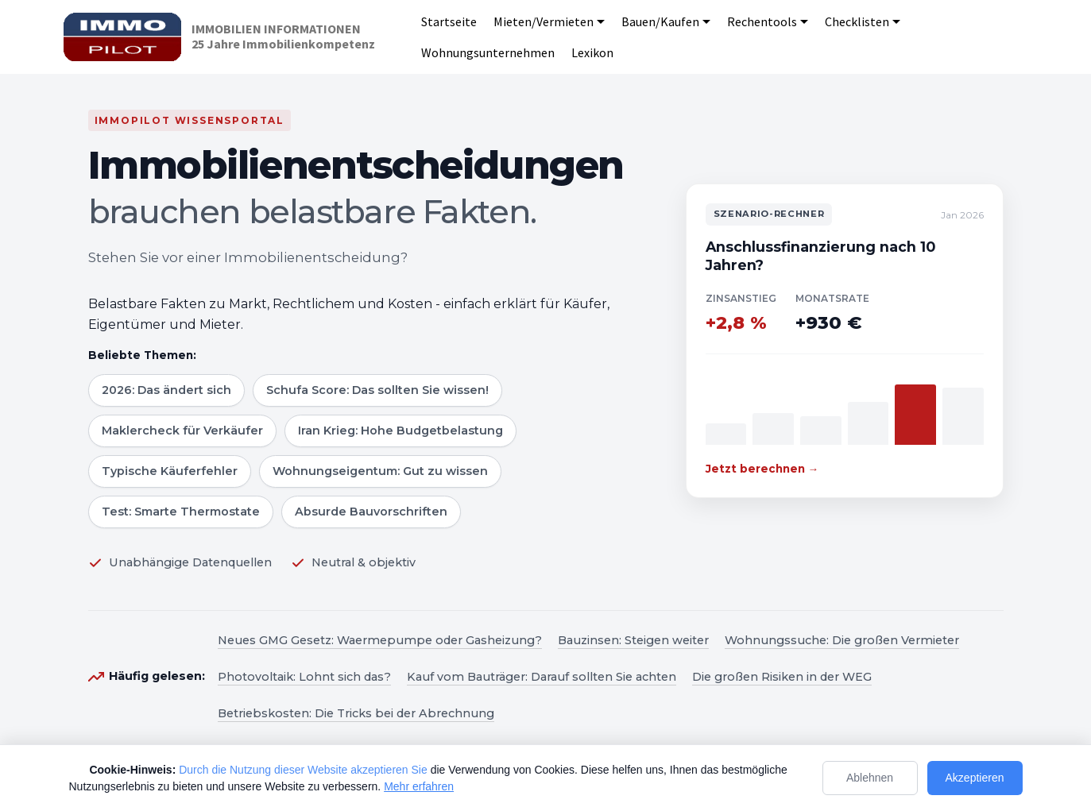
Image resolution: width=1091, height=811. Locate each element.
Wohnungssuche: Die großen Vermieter (842, 640)
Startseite (449, 21)
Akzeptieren (975, 777)
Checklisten (857, 21)
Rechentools (762, 21)
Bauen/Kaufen (660, 21)
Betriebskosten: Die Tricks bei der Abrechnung (356, 713)
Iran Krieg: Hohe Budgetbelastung (400, 430)
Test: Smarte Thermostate (181, 511)
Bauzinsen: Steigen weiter (633, 640)
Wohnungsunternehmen (488, 52)
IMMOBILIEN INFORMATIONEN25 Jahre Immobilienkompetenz (283, 36)
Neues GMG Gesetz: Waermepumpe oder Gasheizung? (380, 640)
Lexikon (592, 52)
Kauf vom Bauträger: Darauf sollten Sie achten (541, 677)
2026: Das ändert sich (166, 390)
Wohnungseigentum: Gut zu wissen (380, 471)
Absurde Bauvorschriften (371, 511)
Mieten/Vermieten (543, 21)
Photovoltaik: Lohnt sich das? (304, 677)
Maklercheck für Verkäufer (182, 430)
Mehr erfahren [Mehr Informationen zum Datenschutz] (419, 786)
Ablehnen (869, 777)
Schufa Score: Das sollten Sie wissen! (377, 390)
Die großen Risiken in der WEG (782, 677)
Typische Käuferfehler (170, 471)
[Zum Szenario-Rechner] (845, 340)
